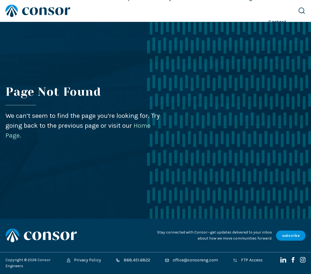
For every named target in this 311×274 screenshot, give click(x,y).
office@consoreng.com (191, 260)
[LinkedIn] (283, 261)
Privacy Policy (84, 260)
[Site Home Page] (38, 11)
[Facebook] (294, 261)
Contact (277, 21)
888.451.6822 (133, 260)
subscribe (291, 236)
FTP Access (248, 260)
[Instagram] (303, 261)
